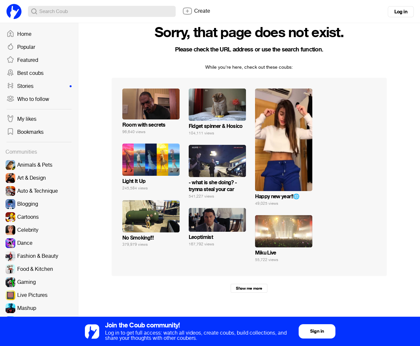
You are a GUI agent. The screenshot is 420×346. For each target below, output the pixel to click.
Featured (22, 60)
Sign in (317, 331)
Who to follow (28, 99)
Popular (21, 47)
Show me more (249, 288)
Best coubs (25, 73)
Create (196, 11)
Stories (39, 86)
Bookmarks (25, 132)
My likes (21, 119)
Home (19, 34)
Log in (400, 11)
